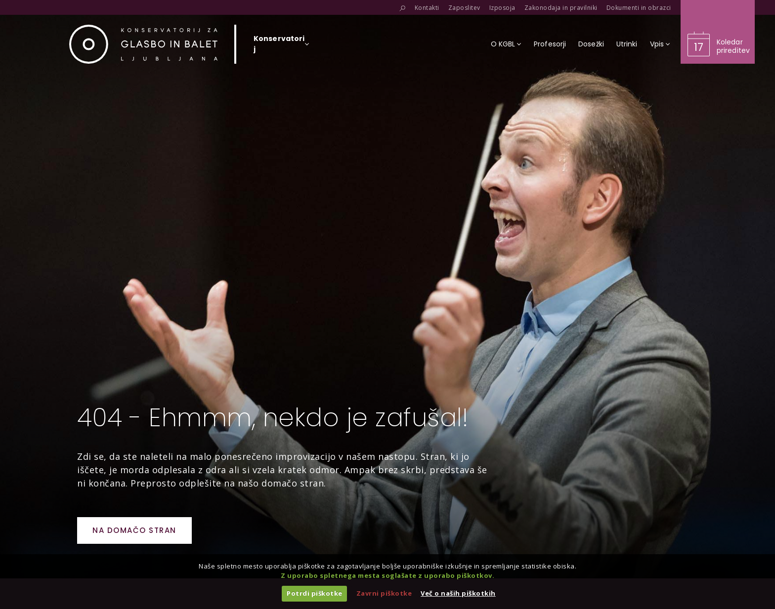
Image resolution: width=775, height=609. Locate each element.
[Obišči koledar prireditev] (718, 32)
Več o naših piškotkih (458, 593)
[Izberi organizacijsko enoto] (279, 47)
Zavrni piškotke (384, 593)
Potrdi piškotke (315, 593)
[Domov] (143, 44)
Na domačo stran (134, 530)
